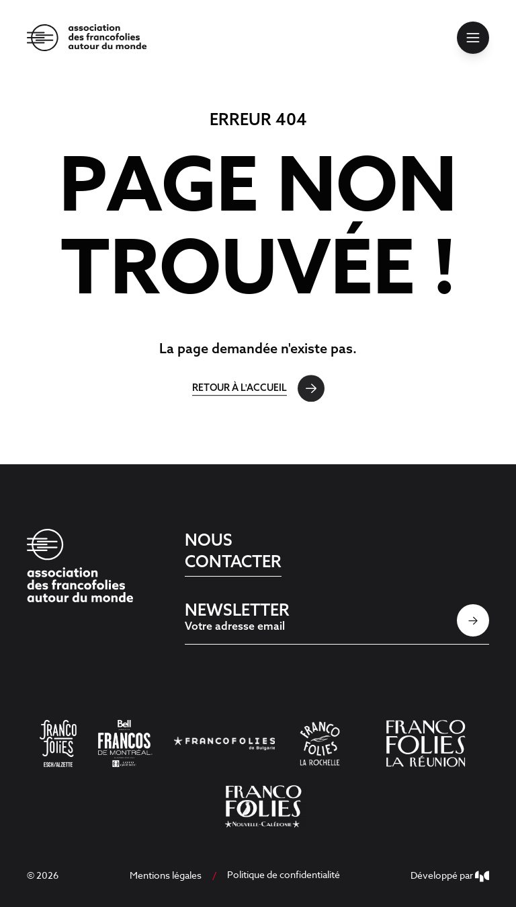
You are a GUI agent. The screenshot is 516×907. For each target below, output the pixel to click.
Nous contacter (233, 550)
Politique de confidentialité (283, 874)
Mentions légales (166, 875)
